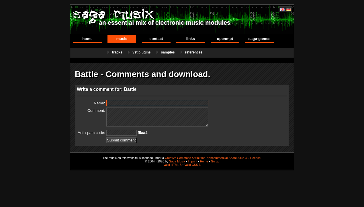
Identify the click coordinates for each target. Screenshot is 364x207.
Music (122, 39)
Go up (215, 161)
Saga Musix (177, 161)
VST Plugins (141, 52)
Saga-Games (259, 39)
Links (190, 39)
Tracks (117, 52)
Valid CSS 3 (192, 164)
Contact (156, 39)
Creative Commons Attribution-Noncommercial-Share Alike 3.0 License (213, 158)
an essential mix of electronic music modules (164, 22)
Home (87, 39)
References (194, 52)
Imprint (192, 161)
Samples (168, 52)
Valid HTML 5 (172, 164)
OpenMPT (225, 39)
